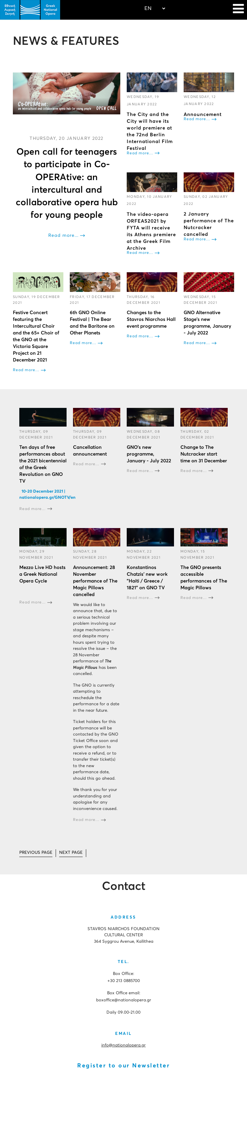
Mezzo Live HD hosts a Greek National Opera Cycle (42, 574)
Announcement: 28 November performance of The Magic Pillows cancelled (95, 581)
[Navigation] (238, 9)
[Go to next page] (71, 853)
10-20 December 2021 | (43, 491)
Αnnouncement (203, 114)
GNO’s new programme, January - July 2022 (149, 454)
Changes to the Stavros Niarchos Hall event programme (151, 319)
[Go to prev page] (35, 853)
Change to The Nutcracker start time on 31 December (203, 454)
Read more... (63, 235)
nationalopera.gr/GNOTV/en (47, 498)
